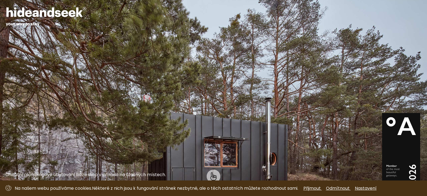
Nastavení (366, 188)
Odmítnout (338, 188)
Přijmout (312, 188)
